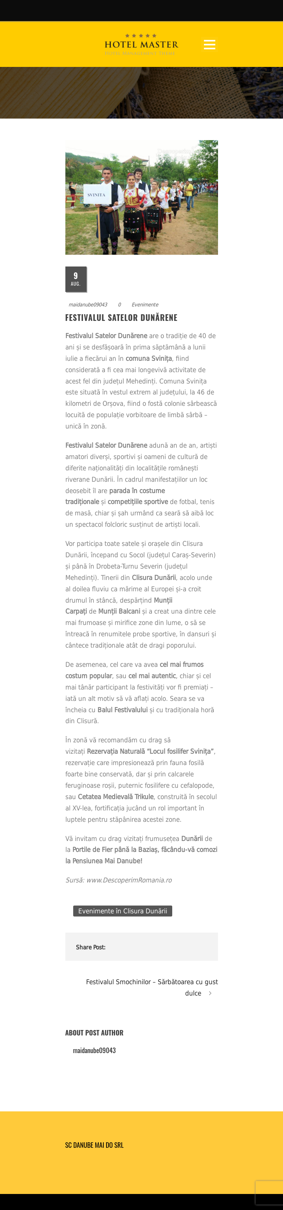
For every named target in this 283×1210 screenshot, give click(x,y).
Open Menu (209, 44)
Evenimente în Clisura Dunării (122, 911)
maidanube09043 (87, 305)
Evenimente (145, 305)
